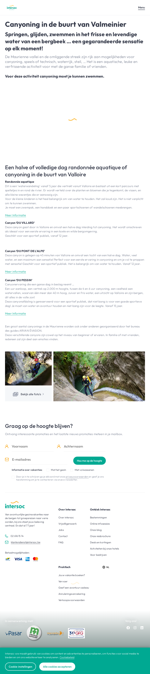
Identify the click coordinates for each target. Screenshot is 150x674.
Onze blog (96, 529)
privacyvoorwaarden (77, 476)
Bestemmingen (98, 517)
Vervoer (63, 581)
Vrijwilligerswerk (67, 523)
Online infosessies (100, 523)
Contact (63, 536)
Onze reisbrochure (100, 536)
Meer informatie (15, 271)
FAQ (60, 542)
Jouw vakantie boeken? (71, 575)
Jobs (61, 529)
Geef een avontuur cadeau (73, 587)
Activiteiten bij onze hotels (104, 548)
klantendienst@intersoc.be (25, 542)
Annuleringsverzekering (71, 593)
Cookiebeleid (67, 657)
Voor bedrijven (98, 554)
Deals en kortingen (100, 542)
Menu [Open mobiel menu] (141, 7)
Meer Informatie (15, 215)
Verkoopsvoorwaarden (71, 600)
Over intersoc (66, 517)
